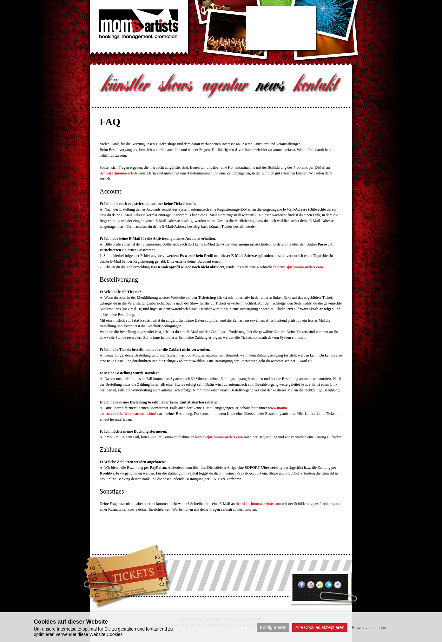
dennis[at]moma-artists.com (122, 173)
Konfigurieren (273, 627)
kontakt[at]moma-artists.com (219, 437)
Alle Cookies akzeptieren (319, 627)
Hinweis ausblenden (369, 628)
